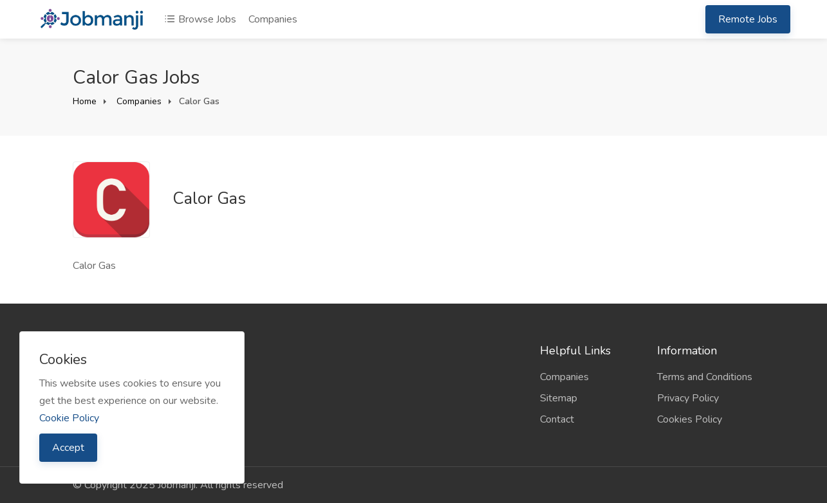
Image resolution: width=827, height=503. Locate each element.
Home (85, 101)
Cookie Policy (69, 418)
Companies (272, 19)
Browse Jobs (200, 19)
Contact (557, 419)
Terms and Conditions (704, 377)
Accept (68, 448)
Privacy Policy (688, 398)
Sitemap (558, 398)
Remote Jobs (747, 19)
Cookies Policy (689, 419)
